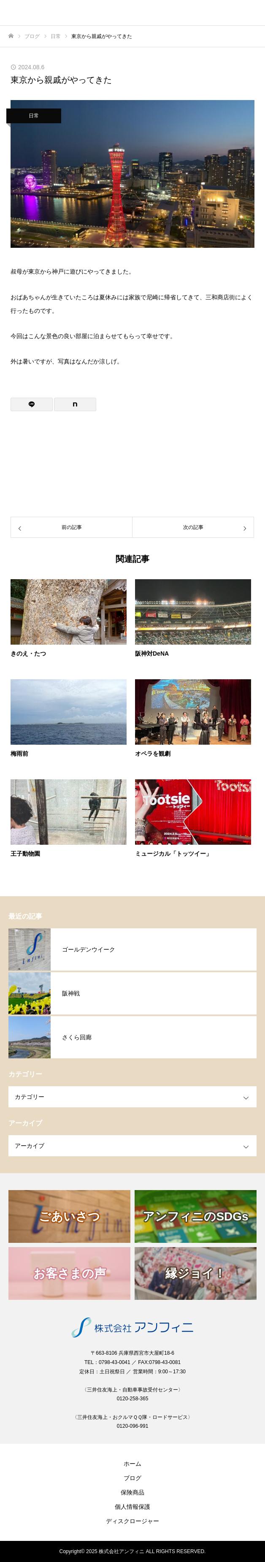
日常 (34, 116)
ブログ (132, 1478)
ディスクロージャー (132, 1521)
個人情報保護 (132, 1506)
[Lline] (32, 404)
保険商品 (132, 1492)
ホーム (132, 1463)
